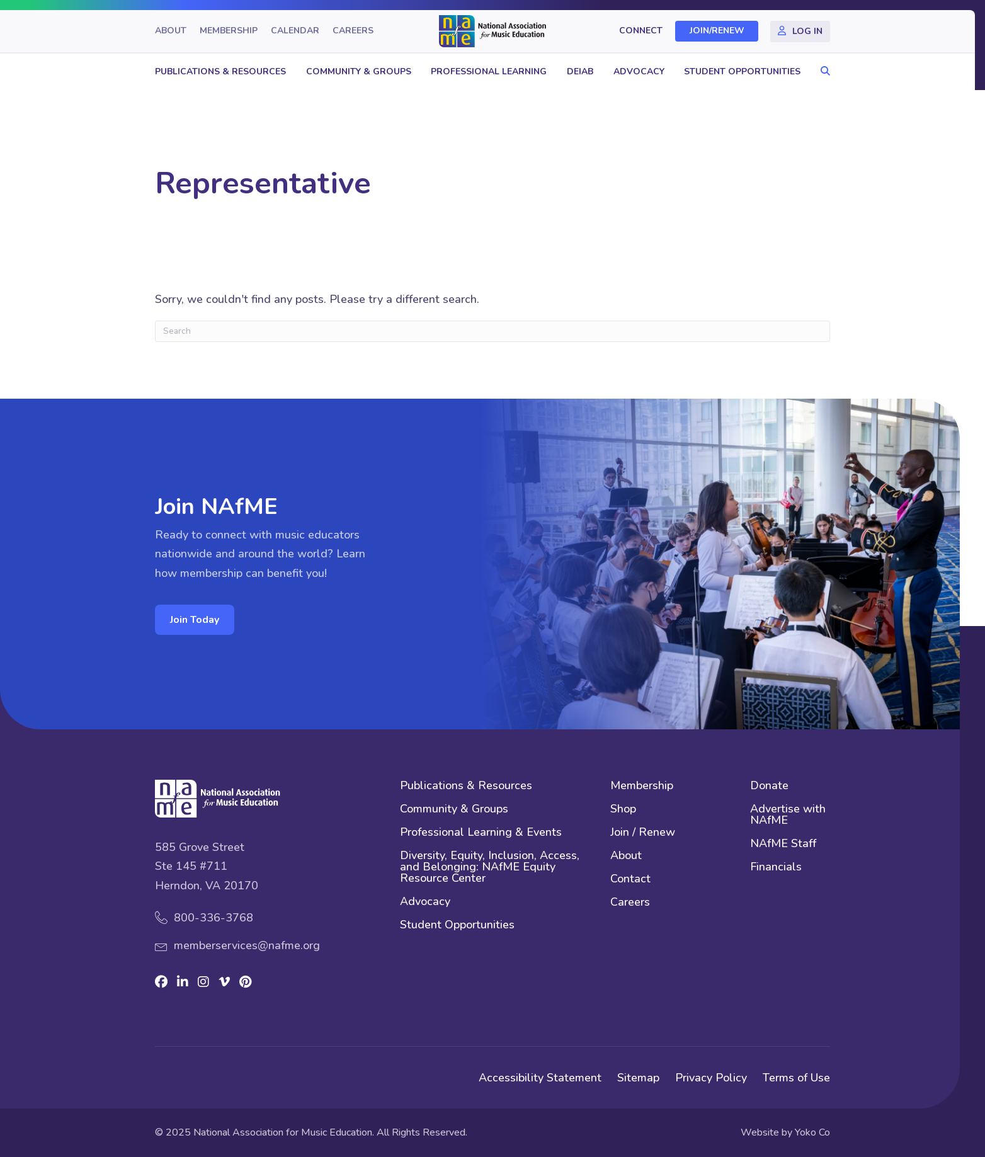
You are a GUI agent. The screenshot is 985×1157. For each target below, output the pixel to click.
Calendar (295, 31)
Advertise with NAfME (788, 815)
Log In (807, 31)
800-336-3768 (213, 917)
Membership (229, 31)
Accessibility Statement (540, 1077)
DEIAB (580, 71)
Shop (623, 809)
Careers (353, 31)
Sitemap (638, 1077)
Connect (641, 31)
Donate (769, 786)
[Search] (492, 331)
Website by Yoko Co (785, 1132)
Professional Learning (489, 71)
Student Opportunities (742, 71)
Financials (776, 867)
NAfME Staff (783, 844)
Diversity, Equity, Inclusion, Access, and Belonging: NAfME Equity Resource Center (489, 868)
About (170, 31)
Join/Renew (717, 31)
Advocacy (638, 71)
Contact (630, 879)
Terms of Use (796, 1077)
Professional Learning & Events (481, 833)
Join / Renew (642, 833)
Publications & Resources (220, 71)
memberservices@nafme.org (247, 945)
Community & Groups (358, 71)
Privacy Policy (711, 1077)
